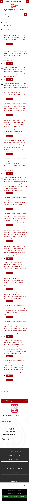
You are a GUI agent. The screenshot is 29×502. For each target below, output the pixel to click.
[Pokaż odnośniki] (1, 1)
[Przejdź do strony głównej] (14, 8)
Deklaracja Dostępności (14, 477)
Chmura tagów (14, 481)
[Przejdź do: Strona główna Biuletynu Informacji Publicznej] (1, 22)
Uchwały (23, 22)
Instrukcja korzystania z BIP (14, 468)
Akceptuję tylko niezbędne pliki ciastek (14, 496)
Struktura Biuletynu (14, 459)
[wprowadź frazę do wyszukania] (13, 14)
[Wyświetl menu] (27, 1)
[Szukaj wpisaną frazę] (25, 14)
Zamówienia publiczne (14, 455)
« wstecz (25, 386)
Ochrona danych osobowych (14, 490)
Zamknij (14, 499)
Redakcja (14, 464)
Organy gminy (7, 22)
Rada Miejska (15, 22)
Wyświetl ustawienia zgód (14, 493)
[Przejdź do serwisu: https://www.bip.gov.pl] (14, 1)
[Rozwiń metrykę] (9, 44)
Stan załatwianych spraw (14, 451)
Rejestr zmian (14, 472)
